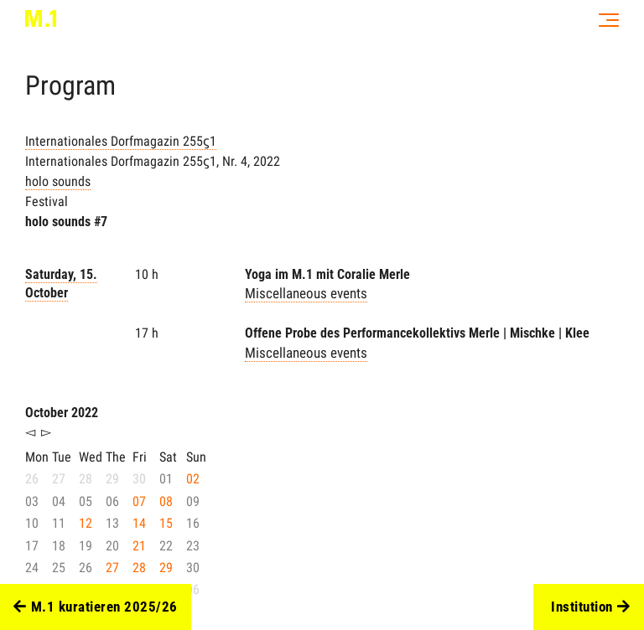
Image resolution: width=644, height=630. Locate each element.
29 (166, 568)
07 (139, 501)
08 (166, 501)
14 (139, 523)
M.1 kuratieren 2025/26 (95, 607)
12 (85, 523)
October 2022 (61, 413)
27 (112, 568)
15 (166, 523)
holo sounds (58, 181)
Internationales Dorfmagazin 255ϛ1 (120, 141)
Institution (590, 607)
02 (193, 479)
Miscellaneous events (306, 293)
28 (139, 568)
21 (139, 546)
